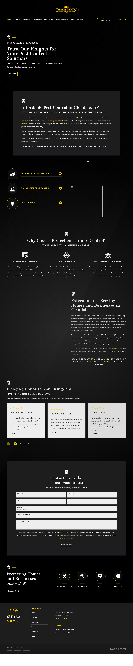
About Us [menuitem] (16, 19)
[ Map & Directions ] (61, 619)
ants (42, 121)
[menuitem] (9, 650)
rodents (63, 121)
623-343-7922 (103, 21)
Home (33, 613)
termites (25, 124)
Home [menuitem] (9, 19)
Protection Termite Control (30, 118)
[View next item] (15, 443)
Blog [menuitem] (72, 19)
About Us (34, 617)
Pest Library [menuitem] (48, 19)
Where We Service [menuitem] (62, 19)
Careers (33, 636)
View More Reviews (27, 444)
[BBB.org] (18, 621)
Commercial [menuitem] (37, 19)
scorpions (53, 121)
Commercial (35, 627)
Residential (34, 622)
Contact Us (12, 74)
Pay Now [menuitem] (80, 19)
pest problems (75, 118)
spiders (47, 121)
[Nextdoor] (14, 621)
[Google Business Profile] (11, 621)
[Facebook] (8, 621)
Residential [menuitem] (26, 19)
